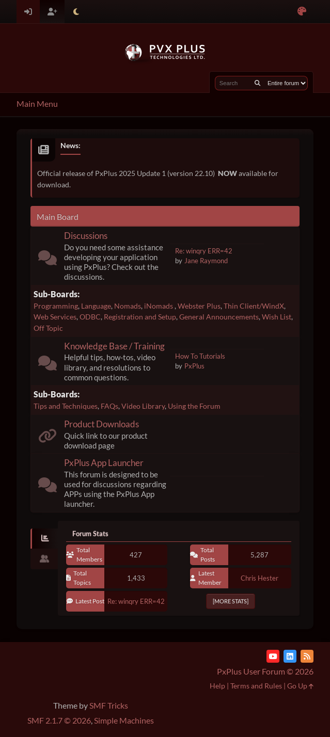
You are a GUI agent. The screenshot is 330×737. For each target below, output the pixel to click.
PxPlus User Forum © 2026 (265, 671)
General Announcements (219, 316)
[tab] (44, 538)
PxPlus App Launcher (104, 462)
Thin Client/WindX (254, 305)
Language (96, 305)
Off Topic (48, 328)
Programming (56, 305)
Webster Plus (199, 305)
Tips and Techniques (66, 406)
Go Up (300, 685)
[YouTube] (272, 656)
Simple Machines (124, 720)
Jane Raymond (206, 261)
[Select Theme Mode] (76, 11)
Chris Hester (259, 578)
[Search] (257, 83)
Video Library (143, 406)
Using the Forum (194, 406)
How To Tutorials (200, 356)
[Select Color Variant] (301, 11)
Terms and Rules (256, 685)
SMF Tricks (108, 705)
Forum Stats (90, 534)
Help (217, 685)
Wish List (276, 316)
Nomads (127, 305)
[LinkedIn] (290, 656)
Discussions (85, 235)
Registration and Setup (140, 316)
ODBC (90, 316)
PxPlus (194, 366)
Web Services (55, 316)
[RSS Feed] (307, 656)
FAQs (109, 406)
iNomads (159, 305)
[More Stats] (230, 601)
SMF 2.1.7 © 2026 (59, 720)
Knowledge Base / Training (114, 346)
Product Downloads (101, 424)
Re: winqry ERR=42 (203, 251)
